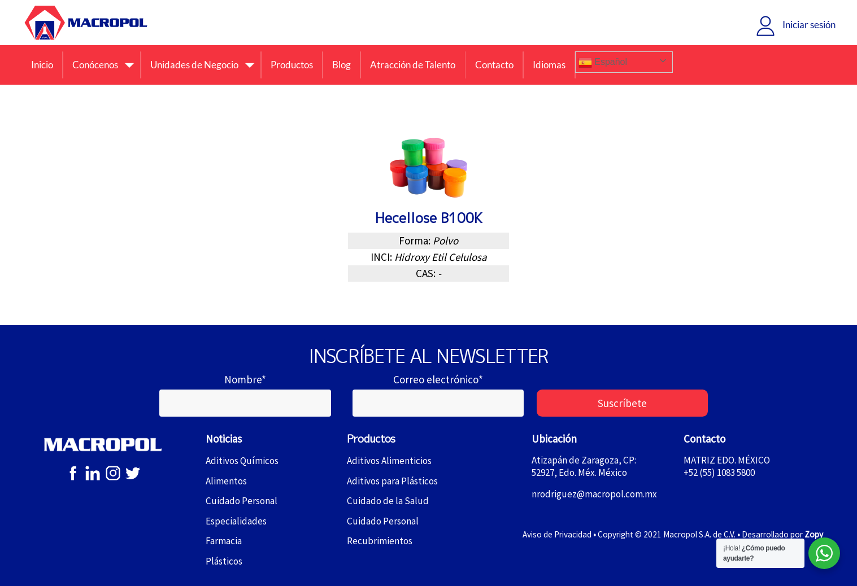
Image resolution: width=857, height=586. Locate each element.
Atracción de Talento (412, 65)
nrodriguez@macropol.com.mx (594, 494)
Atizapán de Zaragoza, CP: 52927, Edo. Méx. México (584, 466)
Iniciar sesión (809, 24)
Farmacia (224, 541)
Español (602, 62)
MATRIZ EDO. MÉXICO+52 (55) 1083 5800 (727, 466)
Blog (341, 65)
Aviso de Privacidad (557, 534)
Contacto (494, 65)
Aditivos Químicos (242, 460)
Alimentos (226, 481)
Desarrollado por (782, 534)
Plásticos (224, 561)
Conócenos (95, 65)
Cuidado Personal (241, 501)
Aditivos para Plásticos (392, 481)
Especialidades (236, 521)
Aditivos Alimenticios (389, 460)
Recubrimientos (379, 541)
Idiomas (549, 65)
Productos (292, 65)
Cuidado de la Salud (388, 501)
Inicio (42, 65)
